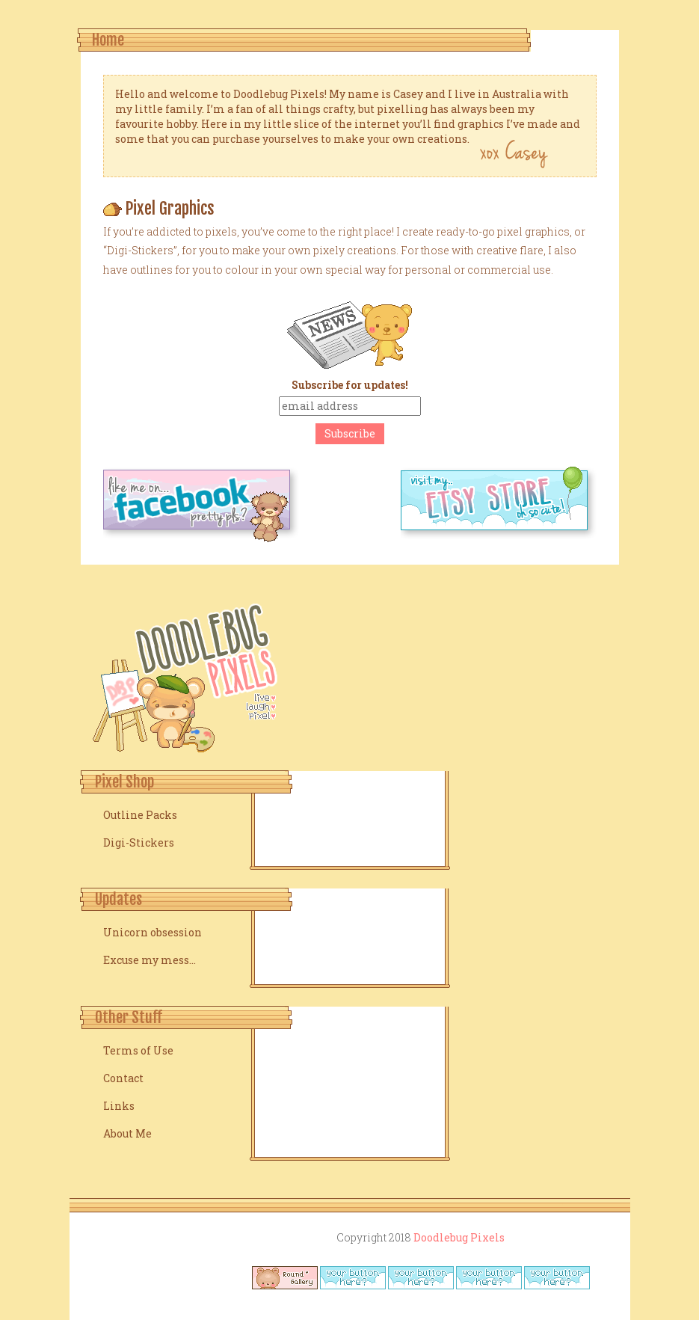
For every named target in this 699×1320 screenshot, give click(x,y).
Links (119, 1106)
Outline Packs (140, 815)
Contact (123, 1078)
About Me (127, 1133)
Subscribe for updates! (350, 385)
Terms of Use (138, 1050)
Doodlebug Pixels (459, 1237)
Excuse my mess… (149, 960)
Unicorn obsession (152, 932)
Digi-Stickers (138, 842)
